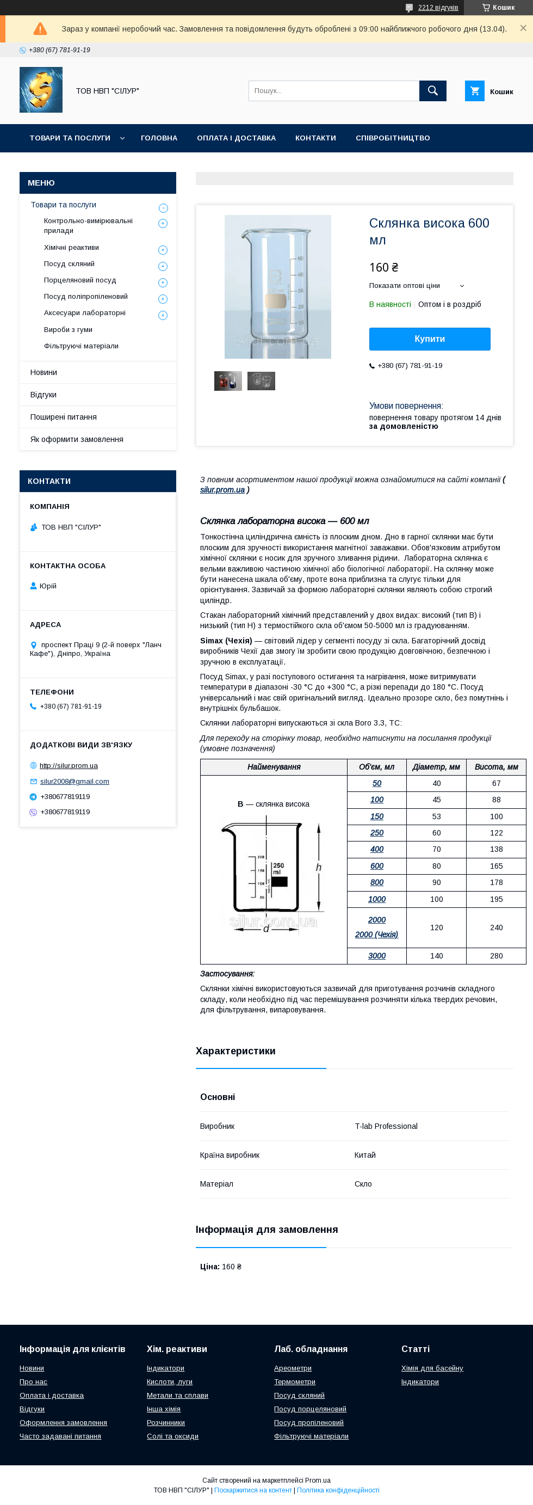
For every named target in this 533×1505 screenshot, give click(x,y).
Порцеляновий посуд (80, 280)
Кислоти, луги (170, 1382)
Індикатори (165, 1368)
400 (376, 849)
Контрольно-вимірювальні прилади (88, 226)
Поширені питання (63, 417)
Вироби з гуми (68, 329)
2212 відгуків (438, 7)
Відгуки (43, 394)
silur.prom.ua (222, 490)
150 (376, 816)
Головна (159, 138)
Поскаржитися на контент (253, 1490)
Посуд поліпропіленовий (86, 296)
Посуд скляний (69, 264)
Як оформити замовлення (76, 439)
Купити (430, 338)
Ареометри (293, 1368)
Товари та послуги (69, 138)
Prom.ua (318, 1480)
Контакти (315, 138)
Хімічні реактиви (71, 247)
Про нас (33, 1382)
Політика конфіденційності (338, 1490)
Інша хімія (164, 1409)
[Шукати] (433, 91)
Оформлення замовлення (63, 1422)
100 (376, 799)
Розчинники (166, 1422)
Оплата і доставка (236, 138)
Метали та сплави (177, 1395)
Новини (43, 372)
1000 (377, 899)
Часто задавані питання (60, 1436)
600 (376, 866)
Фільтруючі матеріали (81, 346)
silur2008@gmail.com (74, 781)
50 (377, 783)
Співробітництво (393, 138)
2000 (377, 920)
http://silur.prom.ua (69, 765)
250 (376, 832)
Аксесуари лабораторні (85, 313)
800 (376, 882)
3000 (377, 955)
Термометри (294, 1382)
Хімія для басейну (432, 1368)
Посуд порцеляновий (310, 1409)
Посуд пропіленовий (309, 1422)
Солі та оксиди (173, 1436)
